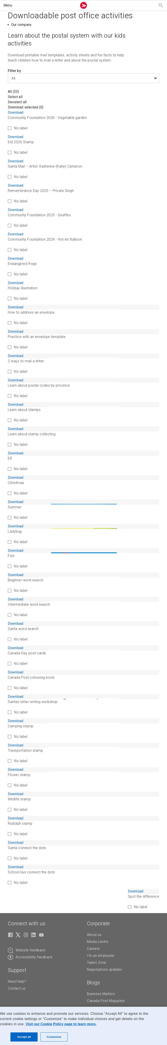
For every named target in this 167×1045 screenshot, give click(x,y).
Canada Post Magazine (106, 1001)
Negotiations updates (104, 969)
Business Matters (101, 994)
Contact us (16, 988)
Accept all (24, 1036)
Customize (54, 1036)
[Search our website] (161, 5)
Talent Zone (96, 962)
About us (94, 935)
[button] (39, 5)
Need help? (17, 981)
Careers (93, 949)
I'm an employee (100, 956)
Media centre (97, 942)
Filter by (14, 71)
